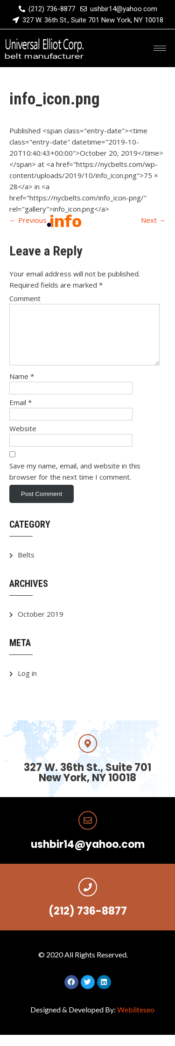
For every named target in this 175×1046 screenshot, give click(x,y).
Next (153, 220)
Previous (28, 220)
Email (20, 413)
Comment (25, 298)
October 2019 (40, 625)
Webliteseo (135, 1020)
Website (22, 439)
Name (21, 387)
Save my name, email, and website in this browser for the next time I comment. (74, 482)
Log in (27, 684)
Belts (26, 566)
